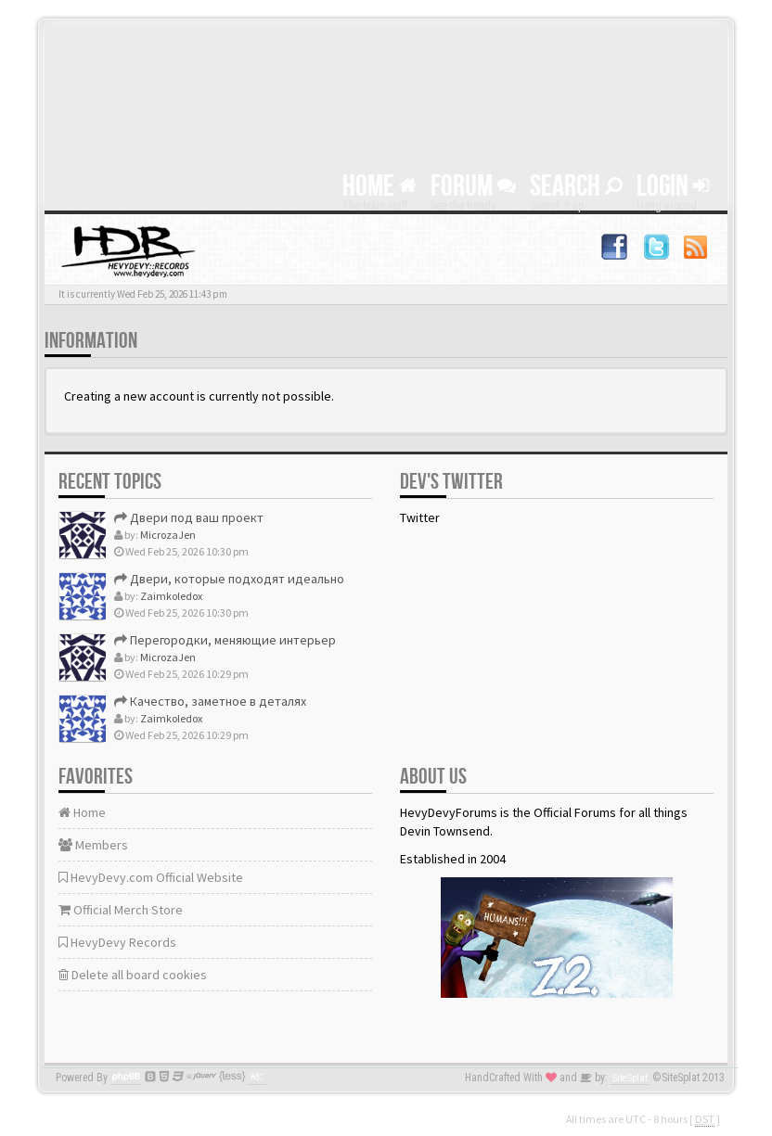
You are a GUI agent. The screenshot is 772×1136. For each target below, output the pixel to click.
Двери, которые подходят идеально (229, 578)
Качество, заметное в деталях (210, 701)
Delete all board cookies (132, 974)
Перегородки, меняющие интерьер (225, 640)
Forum (473, 187)
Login (673, 187)
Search (576, 187)
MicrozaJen (168, 535)
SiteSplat (630, 1078)
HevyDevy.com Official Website (150, 877)
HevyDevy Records (117, 942)
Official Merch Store (120, 909)
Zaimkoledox (171, 596)
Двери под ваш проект (189, 517)
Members (93, 844)
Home (379, 187)
